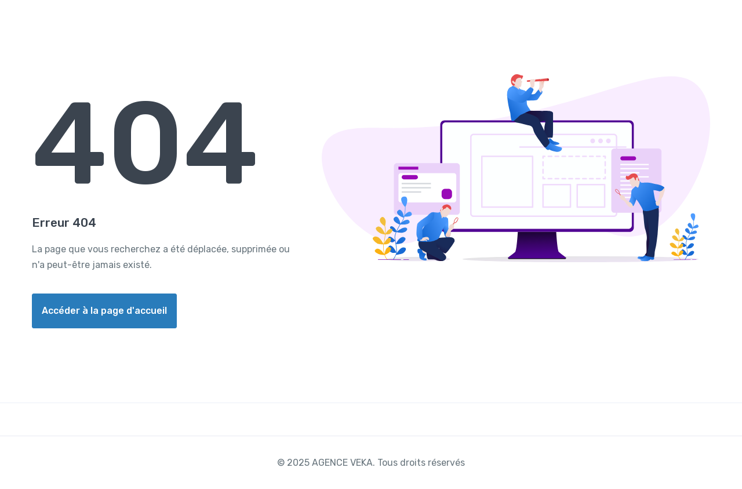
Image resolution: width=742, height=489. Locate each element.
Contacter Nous (661, 25)
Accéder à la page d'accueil (104, 310)
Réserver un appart (560, 25)
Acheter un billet (458, 25)
